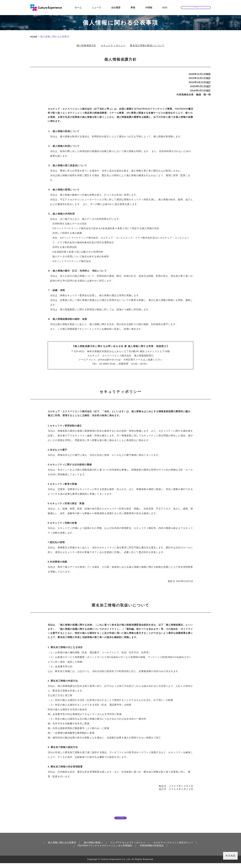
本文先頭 (230, 855)
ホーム (78, 7)
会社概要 (115, 7)
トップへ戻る (120, 819)
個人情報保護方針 (86, 45)
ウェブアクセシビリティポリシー (127, 847)
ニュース (96, 7)
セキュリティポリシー (113, 45)
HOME (33, 36)
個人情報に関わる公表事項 (62, 847)
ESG (164, 7)
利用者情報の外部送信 (152, 850)
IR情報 (148, 7)
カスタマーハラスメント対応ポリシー (173, 847)
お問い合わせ (196, 7)
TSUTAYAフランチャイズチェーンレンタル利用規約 (104, 850)
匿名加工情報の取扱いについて (147, 45)
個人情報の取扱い (93, 847)
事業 (133, 7)
